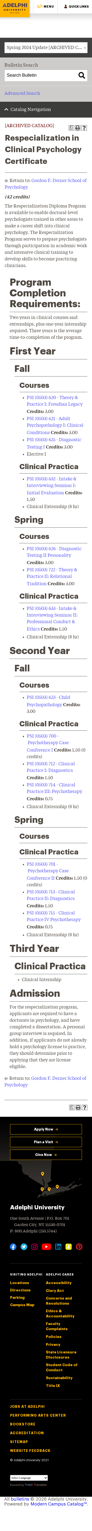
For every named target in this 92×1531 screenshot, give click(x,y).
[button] (45, 6)
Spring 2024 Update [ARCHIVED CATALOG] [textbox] (47, 48)
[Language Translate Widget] (29, 1478)
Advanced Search (22, 93)
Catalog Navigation (31, 110)
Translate (36, 1484)
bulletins (20, 1499)
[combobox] (46, 47)
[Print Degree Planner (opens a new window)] (71, 128)
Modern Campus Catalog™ (58, 1504)
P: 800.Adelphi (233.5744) (33, 1230)
